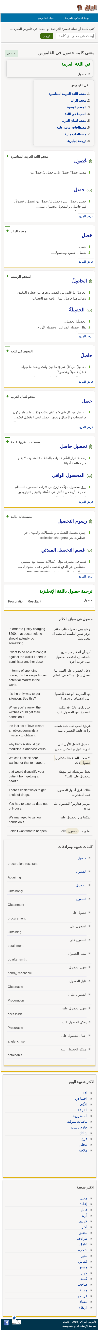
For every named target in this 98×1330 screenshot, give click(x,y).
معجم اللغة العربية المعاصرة (67, 93)
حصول (81, 858)
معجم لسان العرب (73, 120)
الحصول (80, 871)
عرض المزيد (85, 216)
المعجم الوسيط (76, 107)
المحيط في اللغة (75, 114)
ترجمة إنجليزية (76, 141)
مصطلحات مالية (75, 134)
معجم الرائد (78, 100)
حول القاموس (45, 17)
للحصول (80, 885)
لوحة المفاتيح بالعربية (76, 17)
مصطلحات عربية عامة (71, 127)
